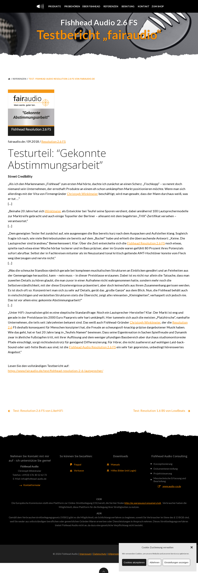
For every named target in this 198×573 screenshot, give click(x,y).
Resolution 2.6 (18, 331)
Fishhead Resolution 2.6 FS (146, 247)
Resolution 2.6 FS (54, 145)
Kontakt (143, 6)
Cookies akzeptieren (134, 562)
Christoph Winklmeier (82, 197)
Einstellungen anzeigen (176, 562)
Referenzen (111, 6)
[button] (191, 547)
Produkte (55, 6)
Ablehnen (154, 562)
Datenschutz (99, 563)
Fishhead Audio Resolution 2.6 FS (121, 351)
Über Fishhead (91, 6)
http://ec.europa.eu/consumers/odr (143, 512)
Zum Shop (158, 6)
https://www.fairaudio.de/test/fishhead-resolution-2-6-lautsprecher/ (56, 375)
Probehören (72, 6)
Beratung (129, 6)
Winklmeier (53, 215)
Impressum (85, 563)
